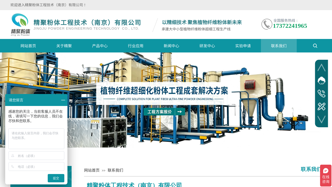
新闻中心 (171, 45)
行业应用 (135, 45)
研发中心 (207, 45)
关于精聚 (64, 45)
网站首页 (28, 45)
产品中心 (100, 45)
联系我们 (279, 45)
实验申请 (243, 45)
